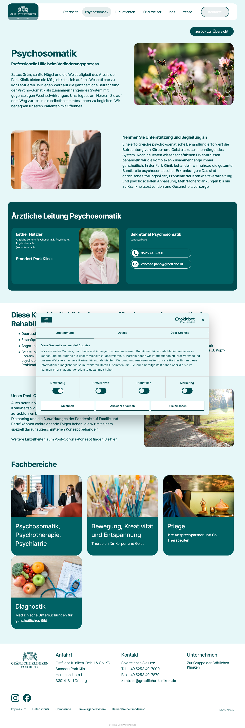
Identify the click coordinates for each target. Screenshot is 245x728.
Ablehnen (67, 405)
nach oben (226, 710)
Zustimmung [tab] (65, 332)
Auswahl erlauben (122, 405)
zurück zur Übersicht (211, 31)
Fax (124, 675)
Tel (123, 669)
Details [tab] (122, 332)
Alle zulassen (177, 405)
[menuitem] (70, 15)
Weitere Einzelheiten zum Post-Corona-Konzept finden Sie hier (64, 439)
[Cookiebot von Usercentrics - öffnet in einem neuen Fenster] (178, 320)
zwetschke (130, 725)
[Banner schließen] (203, 320)
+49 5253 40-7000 (144, 669)
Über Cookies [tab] (180, 332)
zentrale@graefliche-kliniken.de (148, 681)
